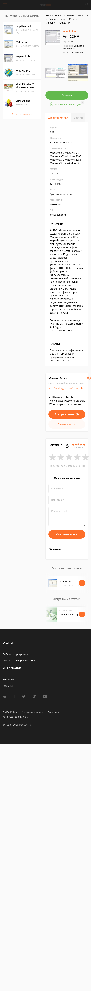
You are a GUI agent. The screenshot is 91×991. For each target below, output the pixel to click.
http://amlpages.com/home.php (66, 388)
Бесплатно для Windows (73, 47)
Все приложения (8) (67, 414)
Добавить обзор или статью (19, 660)
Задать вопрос (67, 424)
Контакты (8, 679)
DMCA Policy (10, 712)
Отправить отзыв (67, 534)
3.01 (69, 41)
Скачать (67, 95)
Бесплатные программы (59, 15)
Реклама (8, 685)
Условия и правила (32, 712)
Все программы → (22, 114)
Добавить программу (15, 654)
